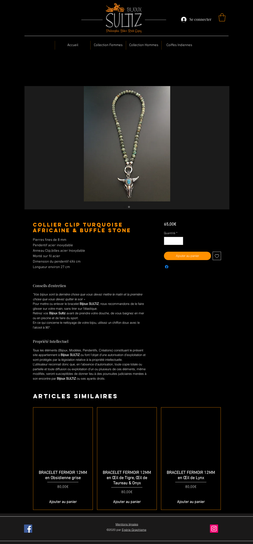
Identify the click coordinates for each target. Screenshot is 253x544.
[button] (222, 17)
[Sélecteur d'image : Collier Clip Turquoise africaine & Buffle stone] (125, 207)
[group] (126, 458)
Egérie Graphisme (134, 530)
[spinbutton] (173, 241)
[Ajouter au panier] (62, 502)
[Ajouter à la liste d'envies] (217, 256)
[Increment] (180, 241)
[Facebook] (28, 529)
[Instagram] (214, 529)
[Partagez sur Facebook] (166, 266)
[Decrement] (167, 241)
